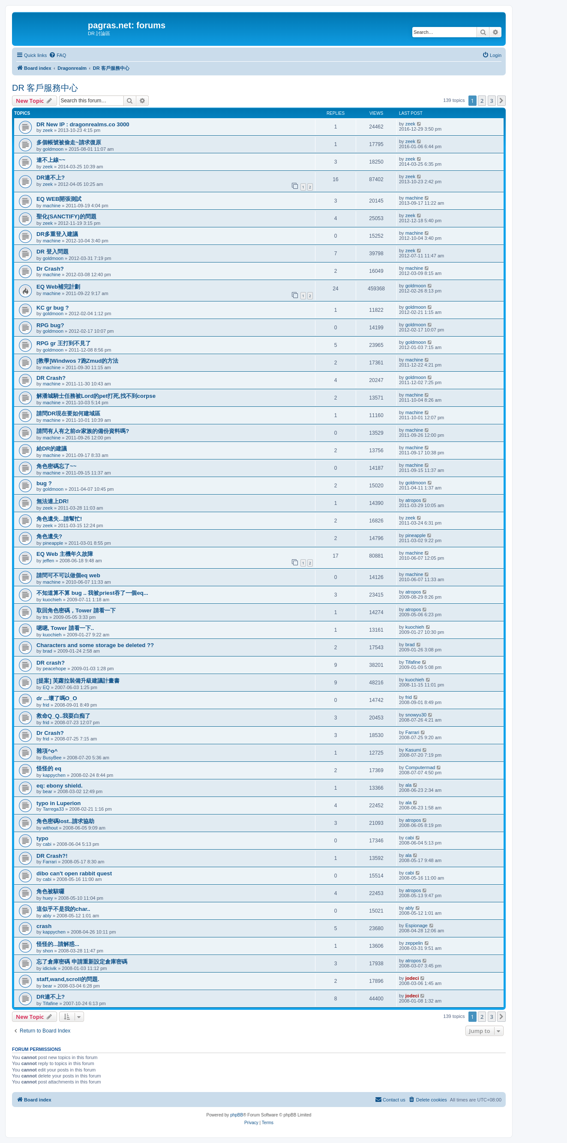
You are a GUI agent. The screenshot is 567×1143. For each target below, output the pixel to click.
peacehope (54, 668)
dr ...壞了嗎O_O (56, 698)
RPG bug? (50, 325)
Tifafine (413, 662)
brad (47, 651)
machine (52, 205)
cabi (47, 844)
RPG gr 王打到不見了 (63, 343)
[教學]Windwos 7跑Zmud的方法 (77, 361)
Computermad (420, 767)
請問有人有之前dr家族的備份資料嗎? (82, 431)
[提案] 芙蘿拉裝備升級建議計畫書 (78, 680)
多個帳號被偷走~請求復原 (68, 142)
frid (46, 704)
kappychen (54, 775)
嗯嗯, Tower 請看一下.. (65, 628)
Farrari (412, 732)
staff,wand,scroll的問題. (67, 979)
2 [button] (481, 100)
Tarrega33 (53, 809)
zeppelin (414, 943)
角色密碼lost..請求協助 (65, 821)
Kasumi (413, 749)
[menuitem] (57, 55)
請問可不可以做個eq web (68, 575)
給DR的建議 (51, 448)
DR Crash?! (52, 856)
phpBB (236, 1115)
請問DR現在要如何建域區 (68, 413)
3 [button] (491, 100)
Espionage (416, 925)
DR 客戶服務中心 (45, 88)
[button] (501, 100)
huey (48, 898)
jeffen (48, 560)
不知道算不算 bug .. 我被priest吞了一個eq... (92, 593)
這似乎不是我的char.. (63, 909)
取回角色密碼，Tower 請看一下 (76, 610)
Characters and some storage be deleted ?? (95, 645)
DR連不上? (50, 177)
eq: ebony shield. (59, 785)
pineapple (53, 543)
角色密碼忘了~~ (56, 466)
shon (48, 950)
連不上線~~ (50, 160)
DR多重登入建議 (57, 234)
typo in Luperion (58, 803)
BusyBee (52, 757)
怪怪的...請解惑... (57, 944)
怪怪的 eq (48, 768)
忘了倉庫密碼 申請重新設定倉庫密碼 (81, 961)
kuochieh (52, 599)
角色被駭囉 (50, 891)
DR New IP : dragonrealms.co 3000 (82, 124)
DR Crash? (51, 378)
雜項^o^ (46, 751)
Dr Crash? (50, 269)
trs (45, 617)
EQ (46, 687)
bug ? (44, 483)
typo (42, 838)
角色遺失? (49, 536)
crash (43, 926)
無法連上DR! (52, 501)
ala (408, 785)
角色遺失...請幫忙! (59, 519)
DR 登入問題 (52, 251)
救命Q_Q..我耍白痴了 (63, 716)
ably (47, 915)
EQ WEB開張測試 (58, 199)
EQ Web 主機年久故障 (64, 554)
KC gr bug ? (52, 307)
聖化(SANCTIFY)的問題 (66, 216)
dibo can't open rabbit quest (74, 873)
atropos (413, 500)
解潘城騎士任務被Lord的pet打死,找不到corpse (96, 396)
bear (47, 791)
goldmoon (53, 149)
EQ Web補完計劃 (58, 287)
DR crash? (50, 663)
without (50, 827)
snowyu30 (416, 714)
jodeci (412, 978)
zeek (48, 130)
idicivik (50, 968)
